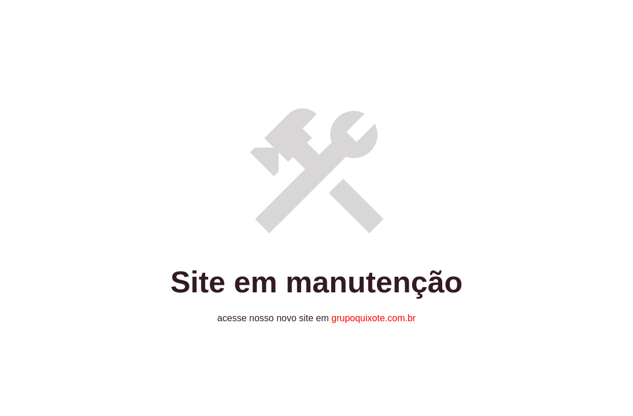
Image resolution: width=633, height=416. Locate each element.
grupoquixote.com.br (373, 318)
